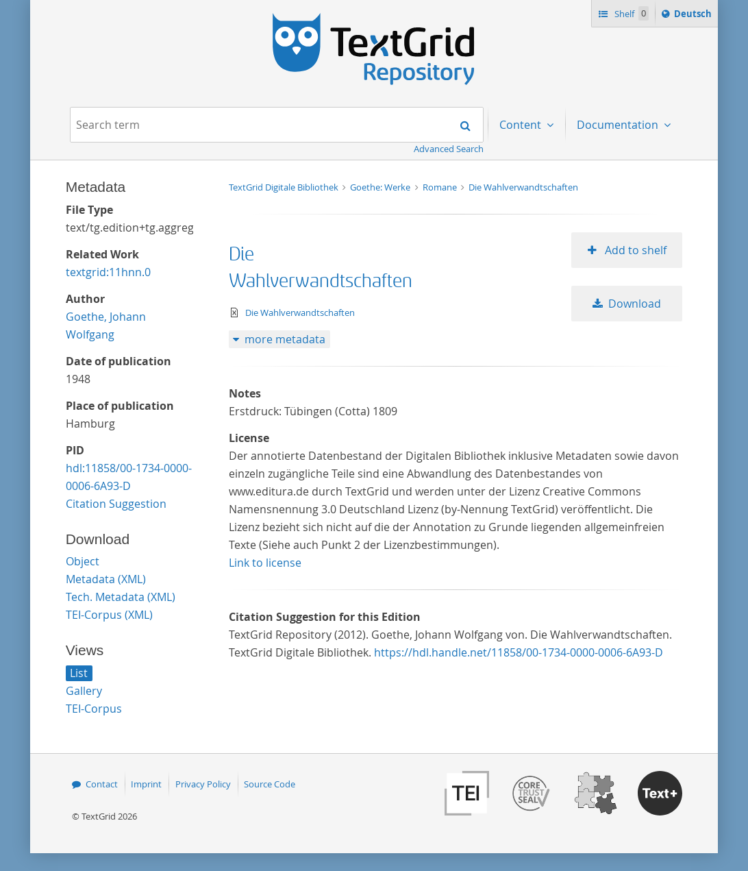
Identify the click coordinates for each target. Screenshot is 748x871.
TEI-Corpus (94, 708)
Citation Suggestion (116, 503)
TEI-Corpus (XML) (109, 614)
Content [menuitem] (521, 124)
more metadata (285, 339)
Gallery (84, 690)
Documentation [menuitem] (619, 124)
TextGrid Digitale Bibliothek (284, 187)
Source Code (269, 784)
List (79, 672)
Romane (441, 187)
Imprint (146, 784)
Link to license (265, 562)
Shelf (630, 13)
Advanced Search (449, 149)
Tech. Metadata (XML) (120, 596)
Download (634, 303)
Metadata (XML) (106, 579)
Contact (102, 784)
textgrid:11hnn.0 (108, 272)
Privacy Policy (203, 784)
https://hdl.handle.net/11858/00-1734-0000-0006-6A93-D (518, 652)
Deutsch (694, 15)
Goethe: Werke (381, 187)
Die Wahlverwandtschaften (523, 187)
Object (82, 561)
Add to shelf (634, 250)
